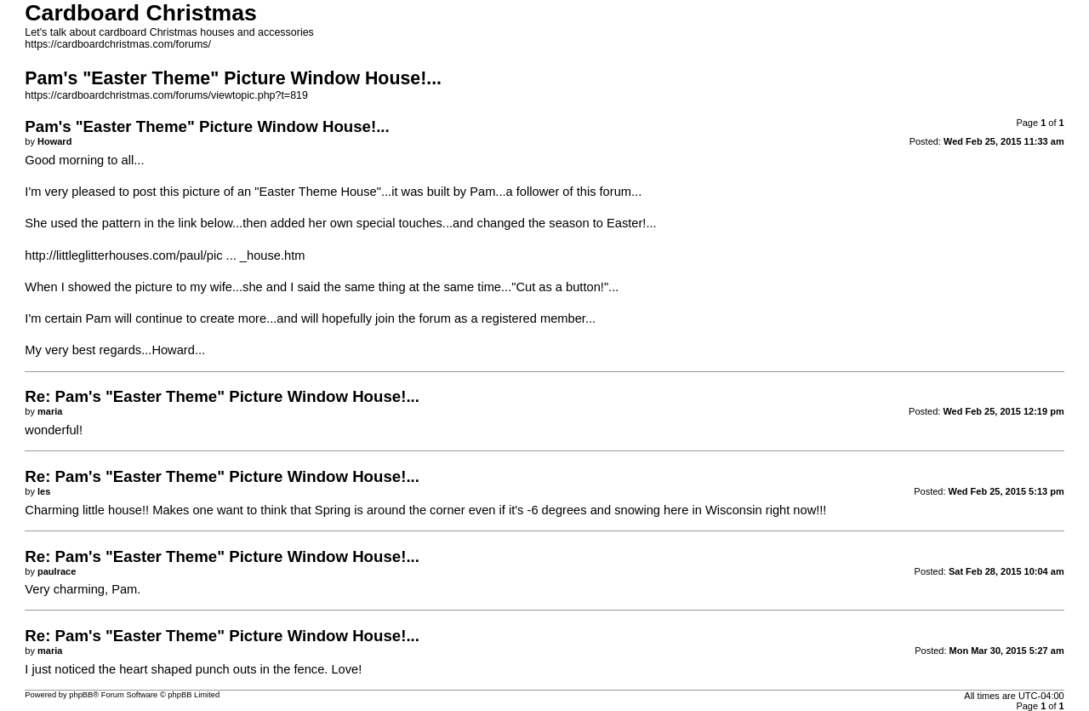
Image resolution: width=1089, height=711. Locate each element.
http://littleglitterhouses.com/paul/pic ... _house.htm (165, 255)
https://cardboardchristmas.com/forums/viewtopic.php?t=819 (166, 95)
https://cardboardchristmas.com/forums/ (118, 44)
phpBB (81, 695)
